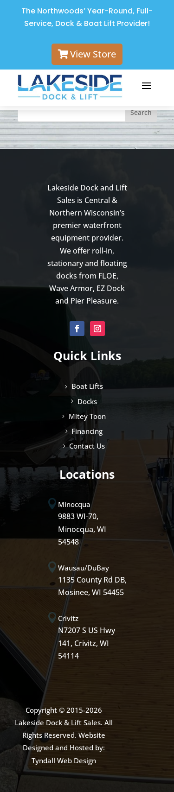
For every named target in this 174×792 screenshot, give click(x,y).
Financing (87, 431)
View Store (93, 54)
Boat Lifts (87, 386)
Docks (87, 401)
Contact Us (87, 445)
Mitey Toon (87, 416)
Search (141, 112)
